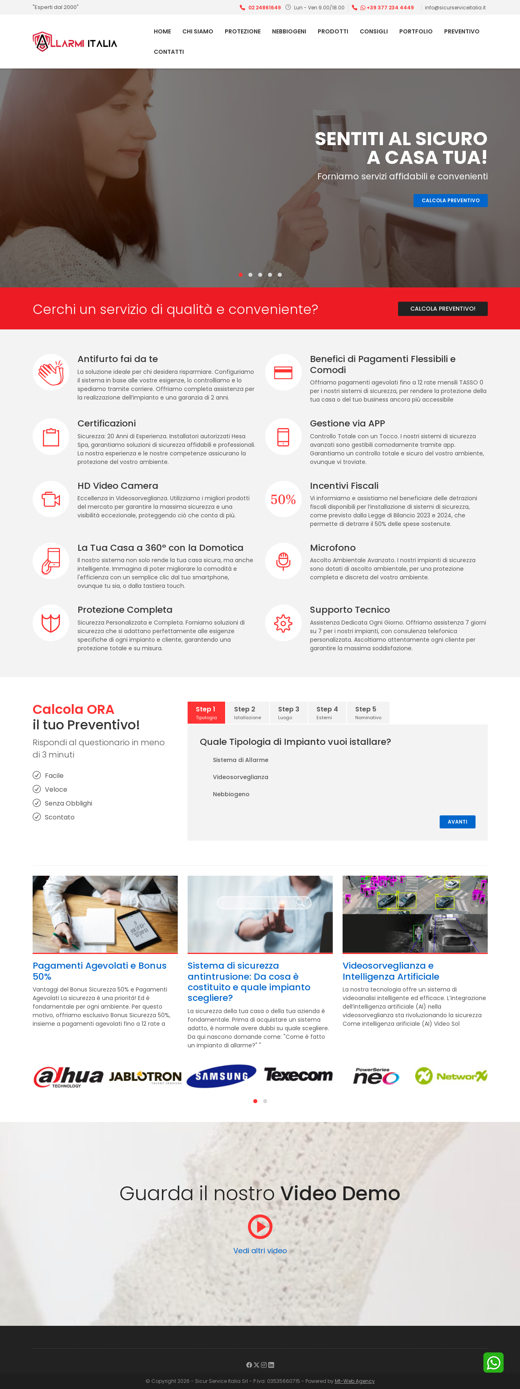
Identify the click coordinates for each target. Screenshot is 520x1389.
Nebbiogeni (289, 31)
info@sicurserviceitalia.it (455, 7)
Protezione (243, 31)
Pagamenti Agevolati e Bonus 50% (100, 971)
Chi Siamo (197, 31)
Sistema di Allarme (234, 760)
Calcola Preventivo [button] (451, 200)
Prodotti (333, 31)
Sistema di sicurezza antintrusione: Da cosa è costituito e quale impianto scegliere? (249, 981)
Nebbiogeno (225, 794)
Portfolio (416, 31)
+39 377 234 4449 (387, 7)
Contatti (169, 52)
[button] (241, 275)
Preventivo (462, 31)
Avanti (457, 821)
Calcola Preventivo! (443, 309)
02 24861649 (264, 7)
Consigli (374, 31)
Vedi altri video (260, 1250)
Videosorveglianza (234, 777)
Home (162, 31)
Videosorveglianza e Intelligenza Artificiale (391, 971)
